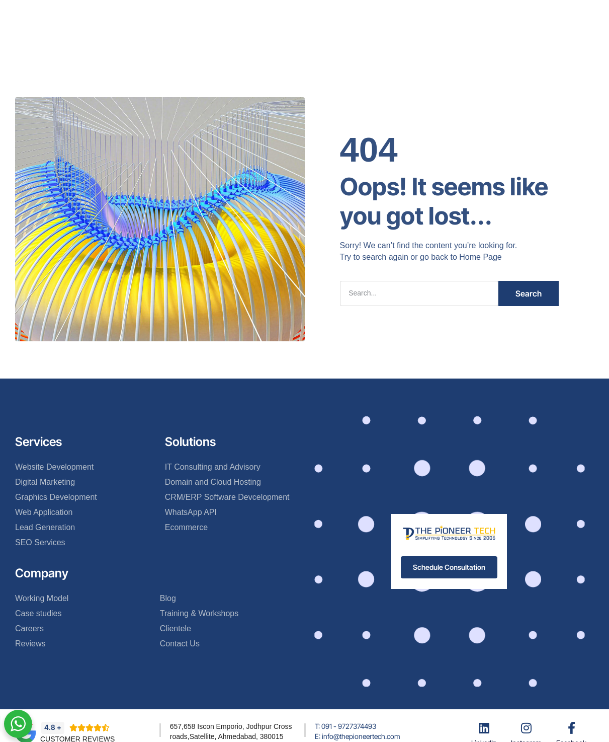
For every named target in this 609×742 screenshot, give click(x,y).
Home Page (480, 257)
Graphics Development (56, 497)
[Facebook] (571, 728)
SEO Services (40, 542)
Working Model (41, 598)
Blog (385, 15)
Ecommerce (186, 527)
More (417, 15)
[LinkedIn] (484, 728)
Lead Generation (45, 527)
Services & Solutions (280, 15)
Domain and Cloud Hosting (213, 482)
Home (170, 15)
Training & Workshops (199, 613)
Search (528, 293)
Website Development (54, 467)
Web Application (43, 512)
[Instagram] (526, 728)
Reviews (30, 643)
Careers (29, 628)
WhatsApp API (191, 512)
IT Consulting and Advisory (212, 467)
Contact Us (298, 44)
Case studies (38, 613)
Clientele (346, 15)
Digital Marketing (45, 482)
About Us (212, 15)
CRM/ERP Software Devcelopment (227, 497)
